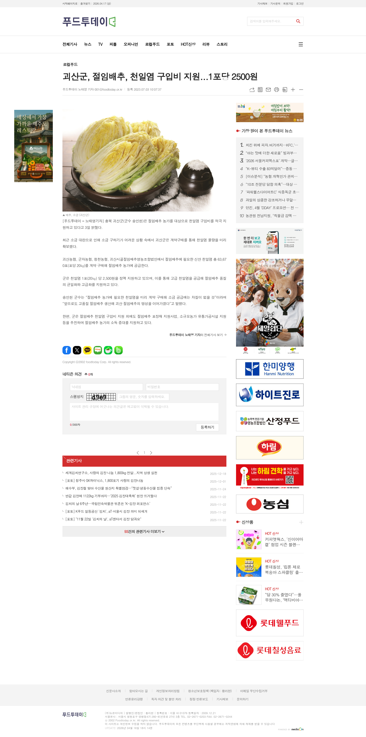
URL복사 (252, 89)
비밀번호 (154, 386)
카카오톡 (87, 350)
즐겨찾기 (85, 3)
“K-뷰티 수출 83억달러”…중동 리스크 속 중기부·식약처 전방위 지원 (273, 168)
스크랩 (284, 89)
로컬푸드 (70, 64)
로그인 (300, 3)
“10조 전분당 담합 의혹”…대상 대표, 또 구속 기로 (273, 184)
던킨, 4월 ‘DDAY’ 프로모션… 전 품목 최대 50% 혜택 (273, 207)
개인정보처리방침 (168, 691)
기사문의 (275, 3)
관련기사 (73, 461)
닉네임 (76, 386)
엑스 (77, 350)
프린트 (276, 89)
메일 (268, 89)
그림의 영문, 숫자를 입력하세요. (142, 396)
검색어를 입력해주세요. (265, 21)
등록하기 (207, 427)
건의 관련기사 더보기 (144, 531)
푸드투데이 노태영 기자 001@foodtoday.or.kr (92, 89)
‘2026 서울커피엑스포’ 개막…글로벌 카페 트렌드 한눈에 (273, 160)
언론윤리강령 (134, 699)
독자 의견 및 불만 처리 (166, 699)
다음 (151, 453)
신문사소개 (113, 691)
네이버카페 (108, 350)
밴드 (118, 350)
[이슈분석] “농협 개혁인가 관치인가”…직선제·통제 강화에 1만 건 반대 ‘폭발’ (273, 176)
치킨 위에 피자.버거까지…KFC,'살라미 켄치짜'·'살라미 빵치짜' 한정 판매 (273, 145)
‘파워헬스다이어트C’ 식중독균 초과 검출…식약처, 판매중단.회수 (273, 192)
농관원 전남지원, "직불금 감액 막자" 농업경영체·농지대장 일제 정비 (273, 215)
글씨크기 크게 (293, 89)
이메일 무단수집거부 (254, 691)
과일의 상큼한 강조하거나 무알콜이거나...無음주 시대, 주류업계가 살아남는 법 (273, 200)
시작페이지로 (69, 3)
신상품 (247, 522)
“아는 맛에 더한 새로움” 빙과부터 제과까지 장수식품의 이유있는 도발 (273, 153)
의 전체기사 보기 (196, 334)
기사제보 (262, 3)
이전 (138, 453)
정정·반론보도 (199, 699)
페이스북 (66, 350)
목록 (260, 89)
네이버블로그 (98, 350)
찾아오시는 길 (138, 691)
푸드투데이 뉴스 (267, 131)
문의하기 (242, 699)
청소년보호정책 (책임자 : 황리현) (210, 691)
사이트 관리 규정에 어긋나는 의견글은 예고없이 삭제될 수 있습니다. (120, 406)
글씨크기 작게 (301, 89)
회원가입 (288, 3)
